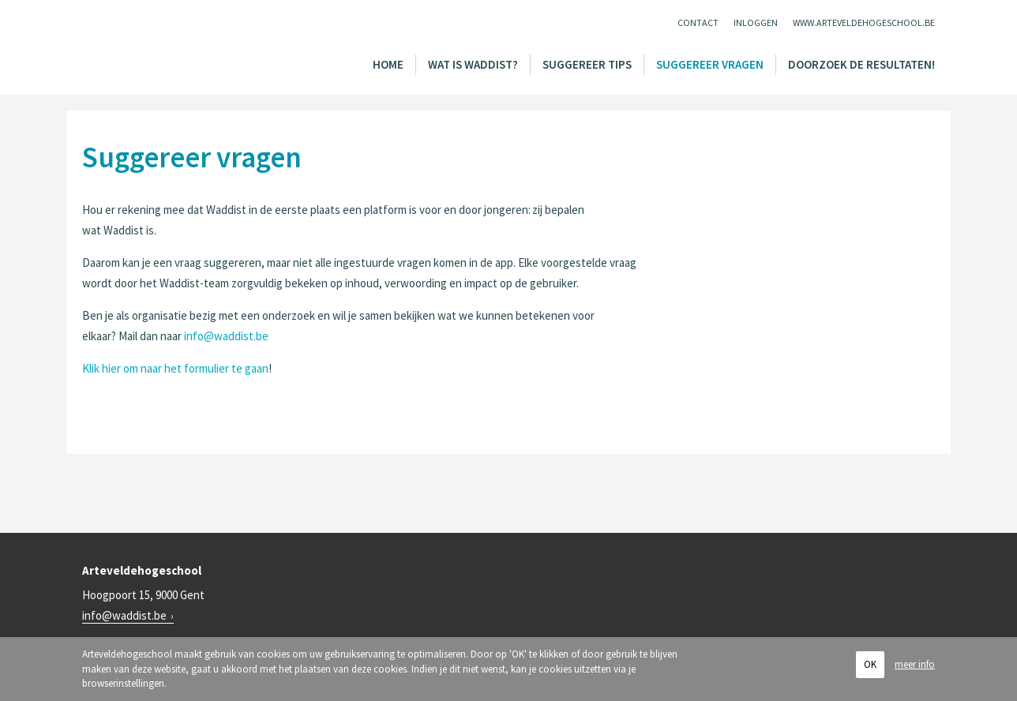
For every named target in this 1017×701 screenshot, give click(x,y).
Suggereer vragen (710, 64)
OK (870, 664)
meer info (915, 664)
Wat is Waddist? (473, 64)
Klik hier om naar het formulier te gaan (175, 368)
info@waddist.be (226, 335)
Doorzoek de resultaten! (861, 64)
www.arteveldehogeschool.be (864, 22)
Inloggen (756, 22)
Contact (698, 22)
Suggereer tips (587, 64)
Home (388, 64)
